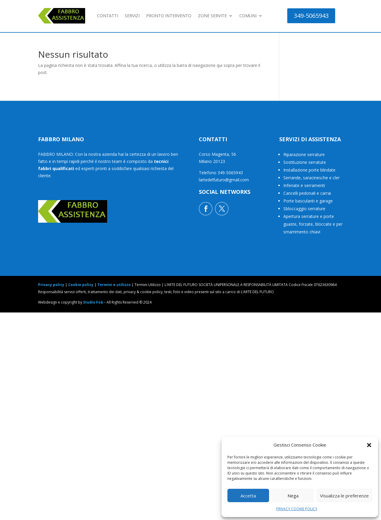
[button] (369, 445)
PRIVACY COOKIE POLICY (296, 508)
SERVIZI (132, 15)
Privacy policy (51, 284)
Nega (293, 496)
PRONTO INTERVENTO (168, 15)
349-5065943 (311, 16)
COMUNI (248, 15)
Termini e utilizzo (114, 284)
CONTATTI (107, 15)
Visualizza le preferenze (344, 496)
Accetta (248, 496)
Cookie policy (80, 284)
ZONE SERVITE (212, 15)
